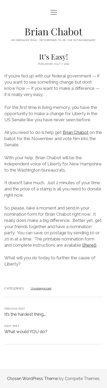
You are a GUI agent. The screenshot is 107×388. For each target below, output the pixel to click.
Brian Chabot (53, 31)
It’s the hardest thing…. (25, 314)
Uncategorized (41, 288)
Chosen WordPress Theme (32, 378)
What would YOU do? (25, 331)
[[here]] (89, 245)
